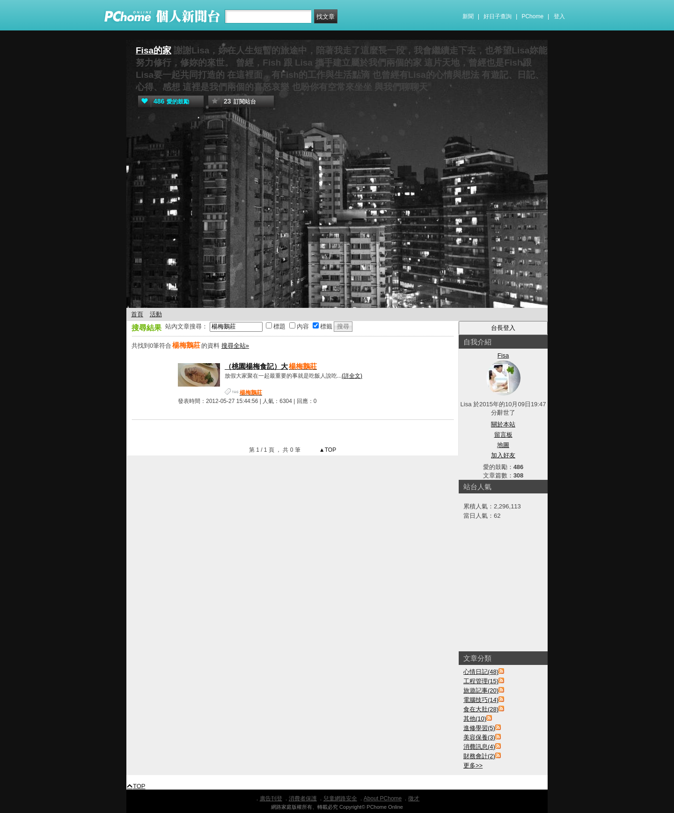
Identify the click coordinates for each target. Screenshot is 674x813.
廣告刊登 (271, 798)
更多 (473, 765)
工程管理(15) (480, 681)
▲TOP (327, 450)
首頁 (137, 314)
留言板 (503, 434)
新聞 (468, 16)
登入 (559, 16)
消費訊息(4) (479, 746)
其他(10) (474, 718)
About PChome (383, 798)
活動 (156, 314)
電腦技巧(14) (480, 699)
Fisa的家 (153, 50)
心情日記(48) (480, 671)
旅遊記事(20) (480, 690)
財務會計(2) (479, 756)
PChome (532, 16)
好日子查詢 (498, 16)
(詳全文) (352, 376)
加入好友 (503, 455)
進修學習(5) (479, 727)
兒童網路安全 (340, 798)
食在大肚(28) (480, 709)
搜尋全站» (235, 345)
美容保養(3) (479, 737)
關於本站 (503, 424)
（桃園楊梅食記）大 (271, 366)
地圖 (503, 444)
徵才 (413, 798)
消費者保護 (303, 798)
